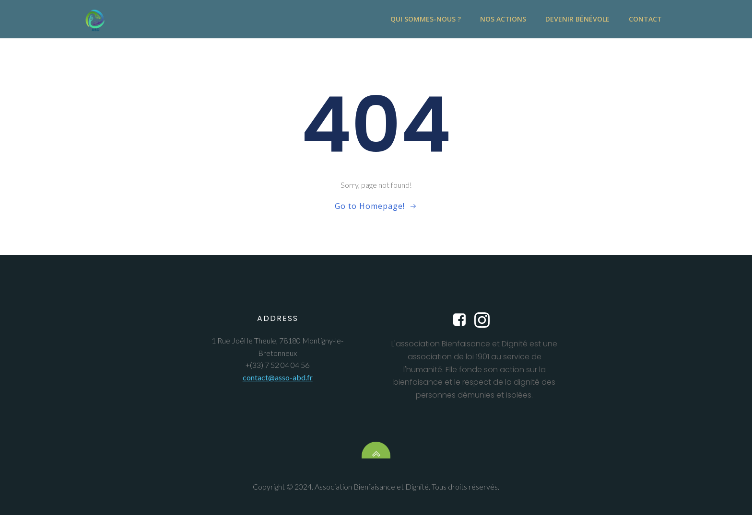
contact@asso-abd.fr (278, 377)
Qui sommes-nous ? (425, 19)
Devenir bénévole (577, 19)
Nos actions (503, 19)
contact (645, 19)
